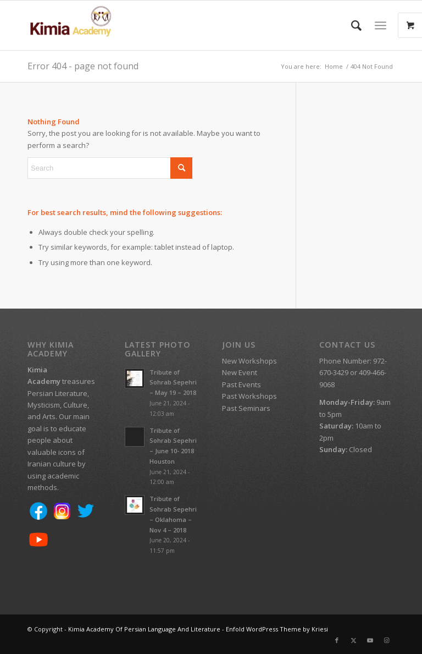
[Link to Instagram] (386, 640)
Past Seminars (246, 408)
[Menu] (380, 25)
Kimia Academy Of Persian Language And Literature (144, 629)
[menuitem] (351, 25)
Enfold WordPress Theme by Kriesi (277, 629)
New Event (239, 372)
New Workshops (249, 361)
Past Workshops (249, 396)
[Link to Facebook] (337, 640)
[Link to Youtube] (370, 640)
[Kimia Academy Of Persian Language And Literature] (81, 25)
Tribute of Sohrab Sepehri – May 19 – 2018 (173, 382)
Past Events (241, 384)
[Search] (351, 25)
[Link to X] (353, 640)
